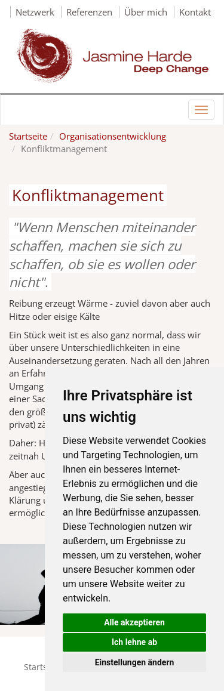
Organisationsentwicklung (112, 136)
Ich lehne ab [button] (134, 642)
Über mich (147, 12)
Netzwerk (36, 12)
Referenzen (90, 12)
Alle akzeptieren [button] (134, 622)
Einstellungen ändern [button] (134, 662)
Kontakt (195, 12)
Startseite (28, 136)
